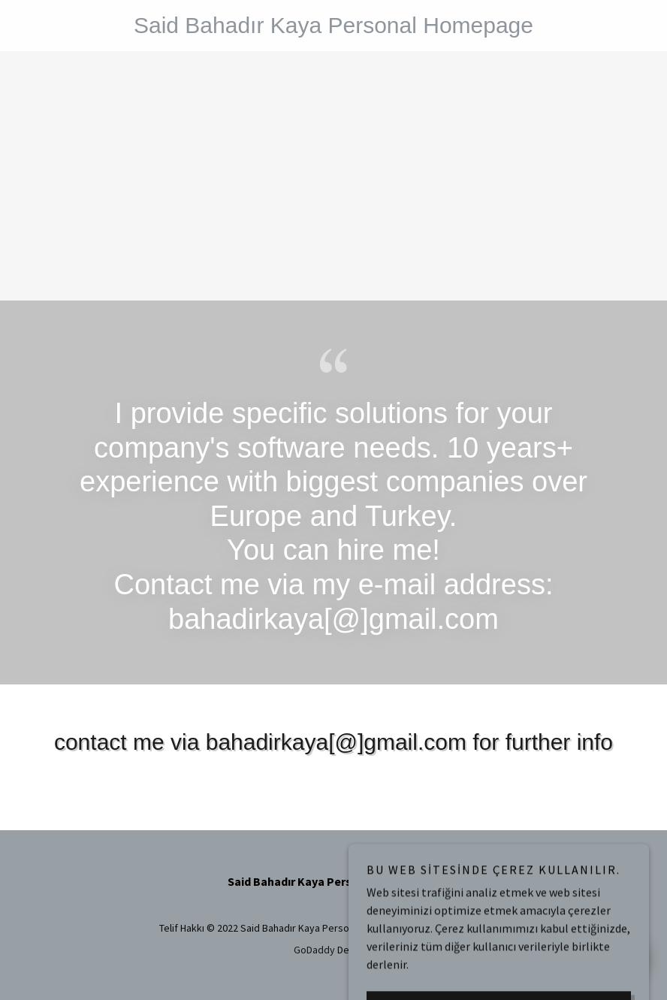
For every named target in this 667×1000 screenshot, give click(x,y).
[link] (333, 28)
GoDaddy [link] (314, 949)
